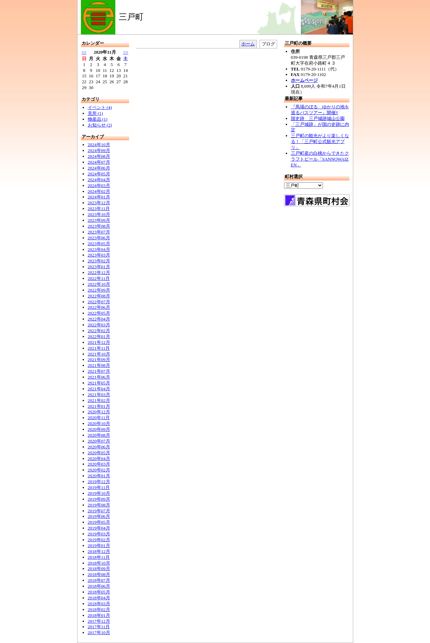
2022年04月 (99, 319)
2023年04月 (99, 249)
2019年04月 (99, 528)
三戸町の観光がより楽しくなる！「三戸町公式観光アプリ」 (320, 141)
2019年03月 (99, 533)
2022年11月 (99, 278)
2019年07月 (99, 510)
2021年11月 (99, 348)
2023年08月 (99, 226)
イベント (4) (100, 107)
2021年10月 (99, 354)
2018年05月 (99, 592)
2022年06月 (99, 307)
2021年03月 (99, 394)
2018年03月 (99, 603)
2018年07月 (99, 580)
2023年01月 (99, 266)
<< (84, 52)
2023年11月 (99, 208)
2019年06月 (99, 516)
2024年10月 (99, 144)
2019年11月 (99, 487)
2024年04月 (99, 179)
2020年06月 (99, 446)
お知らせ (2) (100, 125)
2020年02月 (99, 469)
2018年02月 (99, 609)
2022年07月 (99, 301)
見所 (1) (95, 113)
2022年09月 (99, 290)
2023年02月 (99, 260)
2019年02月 (99, 539)
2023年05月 (99, 243)
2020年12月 (99, 411)
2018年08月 (99, 574)
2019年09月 (99, 499)
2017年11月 (99, 626)
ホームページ (304, 80)
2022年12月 (99, 272)
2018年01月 (99, 615)
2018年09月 (99, 568)
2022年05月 (99, 313)
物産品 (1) (97, 119)
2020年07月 (99, 441)
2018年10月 (99, 563)
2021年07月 (99, 371)
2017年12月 (99, 621)
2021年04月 (99, 388)
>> (125, 52)
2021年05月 (99, 382)
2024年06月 (99, 168)
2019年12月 (99, 481)
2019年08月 (99, 505)
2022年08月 (99, 295)
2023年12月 (99, 202)
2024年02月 (99, 191)
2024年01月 (99, 196)
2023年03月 (99, 255)
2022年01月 (99, 336)
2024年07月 (99, 162)
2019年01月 (99, 545)
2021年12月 (99, 342)
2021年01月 (99, 406)
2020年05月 (99, 452)
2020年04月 (99, 458)
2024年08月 (99, 156)
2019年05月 (99, 522)
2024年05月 (99, 173)
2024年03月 (99, 185)
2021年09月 (99, 359)
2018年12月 (99, 551)
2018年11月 (99, 557)
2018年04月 (99, 597)
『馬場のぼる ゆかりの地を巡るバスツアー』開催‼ (320, 109)
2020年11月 (99, 417)
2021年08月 (99, 365)
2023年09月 (99, 220)
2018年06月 (99, 586)
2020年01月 (99, 475)
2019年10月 (99, 493)
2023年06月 (99, 237)
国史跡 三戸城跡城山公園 (318, 118)
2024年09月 (99, 150)
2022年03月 (99, 324)
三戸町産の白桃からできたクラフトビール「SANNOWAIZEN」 (320, 159)
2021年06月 (99, 377)
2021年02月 (99, 400)
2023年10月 (99, 214)
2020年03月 (99, 464)
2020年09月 (99, 429)
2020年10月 (99, 423)
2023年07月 (99, 232)
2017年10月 (99, 632)
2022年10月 (99, 284)
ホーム (248, 43)
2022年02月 (99, 330)
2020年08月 (99, 435)
